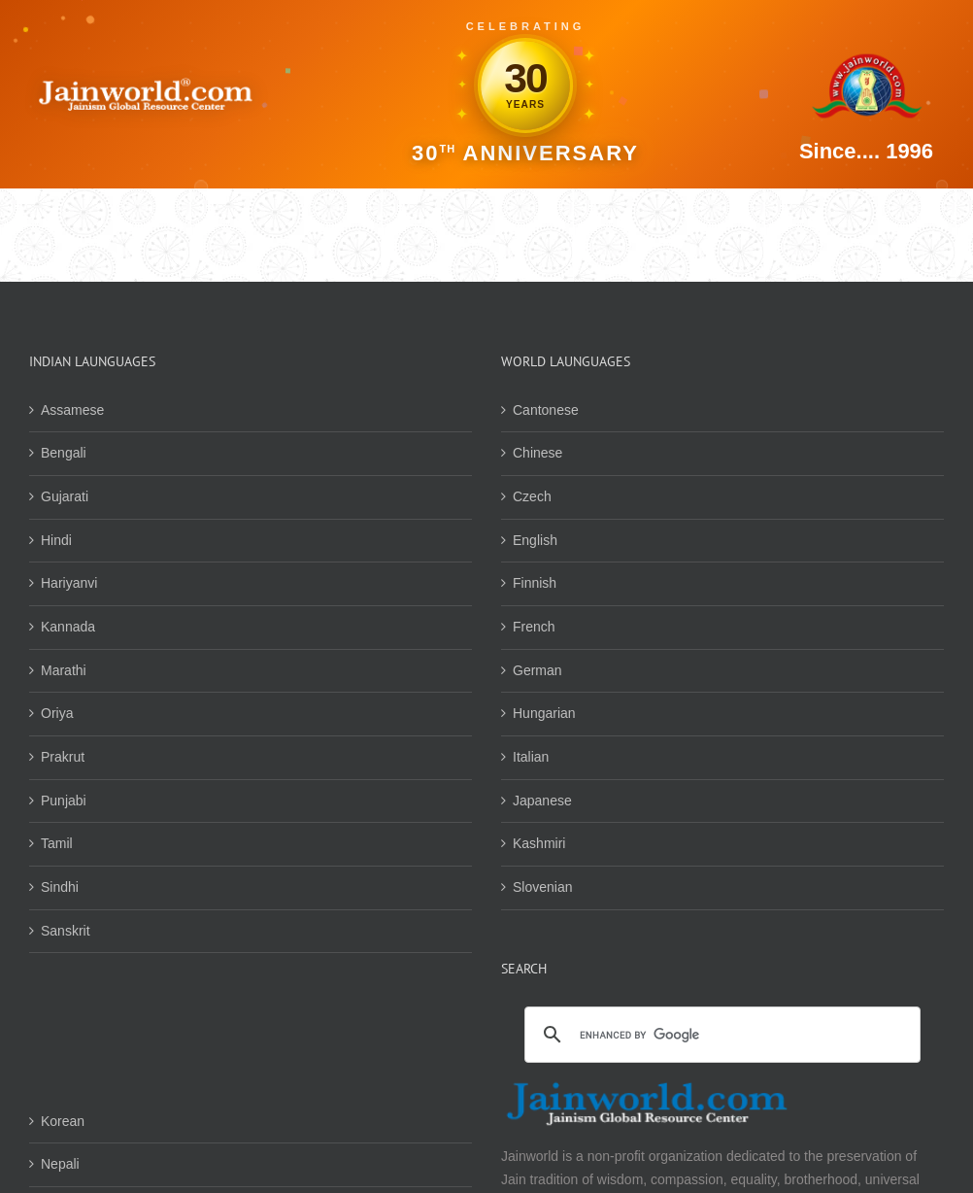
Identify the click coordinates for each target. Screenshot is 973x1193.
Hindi (56, 540)
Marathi (63, 670)
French (534, 626)
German (537, 670)
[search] (719, 1035)
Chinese (537, 452)
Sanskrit (65, 930)
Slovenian (543, 887)
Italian (531, 757)
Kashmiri (539, 843)
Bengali (63, 452)
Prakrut (62, 757)
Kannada (68, 626)
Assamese (72, 410)
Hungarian (544, 713)
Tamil (57, 843)
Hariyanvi (69, 583)
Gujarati (64, 496)
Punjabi (63, 800)
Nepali (60, 1164)
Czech (532, 496)
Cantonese (546, 410)
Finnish (534, 583)
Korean (62, 1121)
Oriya (57, 713)
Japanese (542, 800)
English (535, 540)
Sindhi (60, 887)
